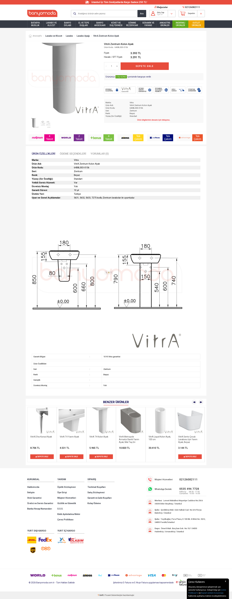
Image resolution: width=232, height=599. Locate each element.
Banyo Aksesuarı (100, 24)
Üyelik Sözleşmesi (66, 487)
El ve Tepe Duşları (83, 24)
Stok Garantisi (34, 498)
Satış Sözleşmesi (96, 492)
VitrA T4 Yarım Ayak (69, 436)
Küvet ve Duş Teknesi (116, 24)
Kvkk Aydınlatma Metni (68, 514)
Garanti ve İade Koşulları (99, 498)
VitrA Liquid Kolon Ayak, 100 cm (160, 438)
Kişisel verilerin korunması (212, 593)
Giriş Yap (160, 12)
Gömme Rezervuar (132, 24)
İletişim (31, 492)
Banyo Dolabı (67, 24)
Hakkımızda (33, 487)
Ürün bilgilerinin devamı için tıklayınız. (153, 120)
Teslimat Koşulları (96, 487)
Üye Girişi (62, 492)
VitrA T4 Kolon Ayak (98, 436)
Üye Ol (159, 14)
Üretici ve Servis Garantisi (40, 503)
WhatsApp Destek (163, 489)
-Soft (100, 595)
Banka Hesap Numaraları (39, 509)
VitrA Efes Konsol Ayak (41, 436)
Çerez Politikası (65, 519)
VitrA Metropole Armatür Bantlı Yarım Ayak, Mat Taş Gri (129, 439)
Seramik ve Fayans (148, 24)
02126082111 (192, 7)
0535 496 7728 (189, 489)
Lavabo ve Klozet (51, 24)
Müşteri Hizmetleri (66, 498)
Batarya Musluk (35, 24)
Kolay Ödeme (94, 503)
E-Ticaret (107, 595)
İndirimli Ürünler (180, 24)
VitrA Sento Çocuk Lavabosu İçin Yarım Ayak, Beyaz (187, 439)
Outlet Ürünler (196, 24)
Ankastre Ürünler (165, 24)
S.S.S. (60, 509)
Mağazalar (162, 7)
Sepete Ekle (145, 66)
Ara (141, 13)
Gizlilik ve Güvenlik (66, 503)
